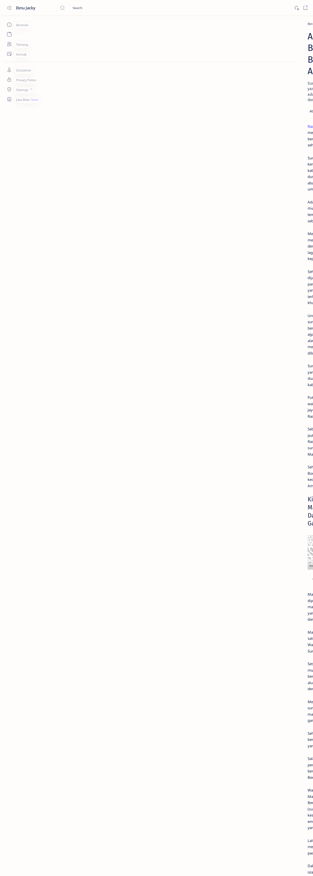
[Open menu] (9, 8)
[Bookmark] (305, 8)
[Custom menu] (9, 99)
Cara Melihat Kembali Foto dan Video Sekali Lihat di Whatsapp (267, 189)
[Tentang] (9, 44)
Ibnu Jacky (26, 8)
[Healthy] (248, 383)
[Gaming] (283, 371)
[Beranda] (9, 24)
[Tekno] (247, 144)
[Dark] (296, 8)
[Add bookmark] (200, 77)
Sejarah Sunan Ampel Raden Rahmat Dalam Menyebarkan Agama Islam (97, 777)
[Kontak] (9, 54)
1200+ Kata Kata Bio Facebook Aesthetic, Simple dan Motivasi (267, 258)
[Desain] (283, 358)
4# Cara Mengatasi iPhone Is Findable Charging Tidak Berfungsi (265, 234)
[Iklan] (283, 383)
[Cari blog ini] (96, 8)
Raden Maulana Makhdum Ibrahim (63, 92)
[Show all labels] (247, 394)
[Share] (214, 77)
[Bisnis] (283, 346)
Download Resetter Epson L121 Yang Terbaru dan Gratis (267, 210)
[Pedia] (53, 24)
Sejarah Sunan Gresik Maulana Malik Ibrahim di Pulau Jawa (85, 791)
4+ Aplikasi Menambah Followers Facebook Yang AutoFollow (269, 154)
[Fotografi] (248, 371)
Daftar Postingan (244, 410)
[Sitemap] (9, 89)
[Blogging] (248, 358)
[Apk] (245, 201)
